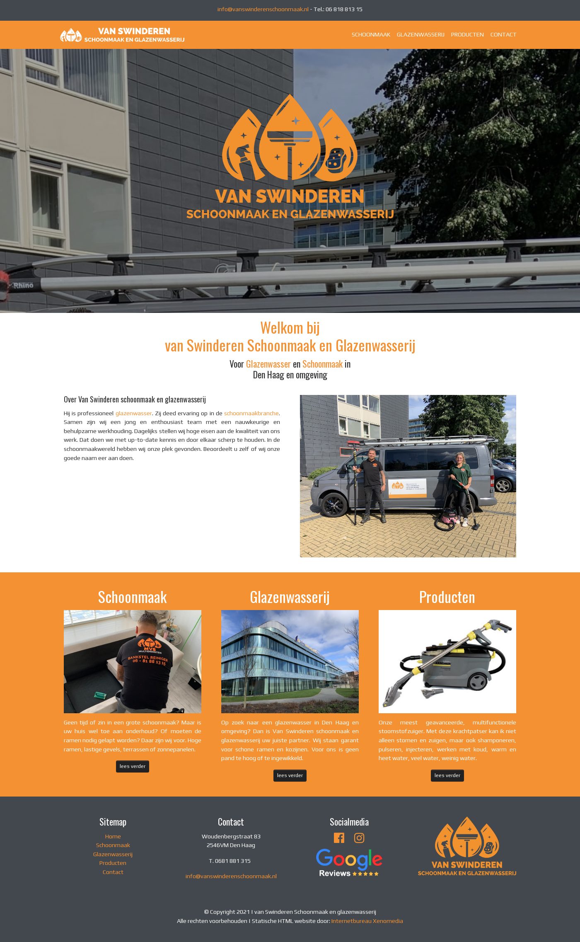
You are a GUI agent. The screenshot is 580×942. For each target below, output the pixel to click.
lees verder (132, 766)
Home (113, 836)
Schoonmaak (322, 363)
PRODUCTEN (467, 34)
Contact (113, 872)
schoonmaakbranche (251, 413)
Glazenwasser (268, 363)
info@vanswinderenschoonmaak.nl (263, 9)
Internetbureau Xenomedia (367, 921)
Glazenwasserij (113, 854)
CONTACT (504, 34)
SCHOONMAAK (371, 34)
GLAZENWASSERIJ (421, 34)
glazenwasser (134, 413)
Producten (112, 863)
